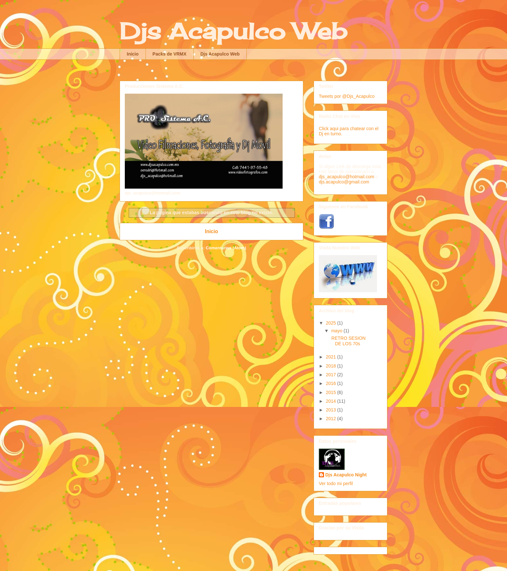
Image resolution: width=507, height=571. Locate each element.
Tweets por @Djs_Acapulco (346, 96)
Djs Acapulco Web (233, 31)
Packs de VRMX (170, 54)
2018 (331, 366)
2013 (331, 409)
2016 (331, 383)
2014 (331, 401)
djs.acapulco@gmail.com (344, 181)
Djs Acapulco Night (346, 474)
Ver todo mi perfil (336, 483)
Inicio (133, 54)
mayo (337, 330)
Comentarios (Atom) (226, 247)
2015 (331, 392)
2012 (331, 418)
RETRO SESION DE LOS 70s (348, 341)
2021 (331, 356)
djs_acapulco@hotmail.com (346, 176)
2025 (331, 323)
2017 (331, 374)
